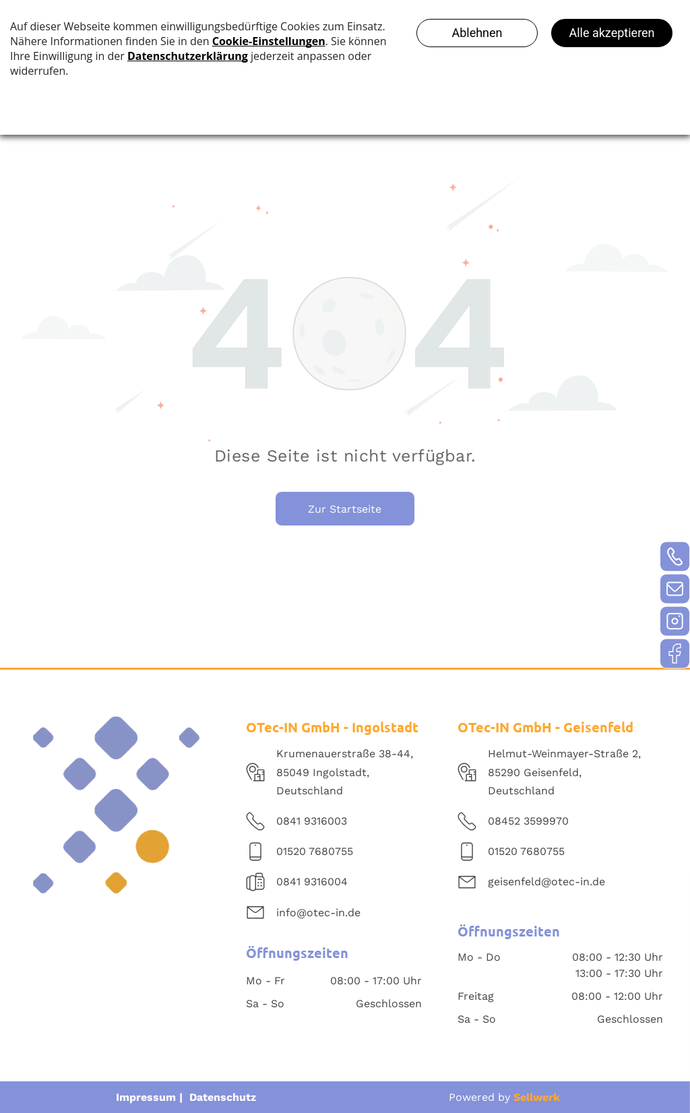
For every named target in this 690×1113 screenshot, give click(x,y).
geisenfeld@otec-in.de (546, 881)
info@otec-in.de (318, 912)
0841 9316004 (312, 881)
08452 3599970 (528, 821)
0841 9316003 (311, 821)
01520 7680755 (314, 851)
